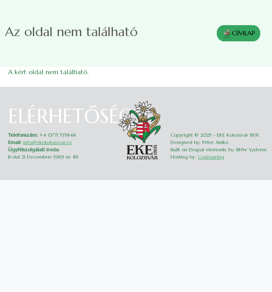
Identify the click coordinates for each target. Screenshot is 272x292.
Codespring (211, 157)
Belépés (258, 103)
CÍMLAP (238, 34)
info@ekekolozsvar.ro (47, 142)
